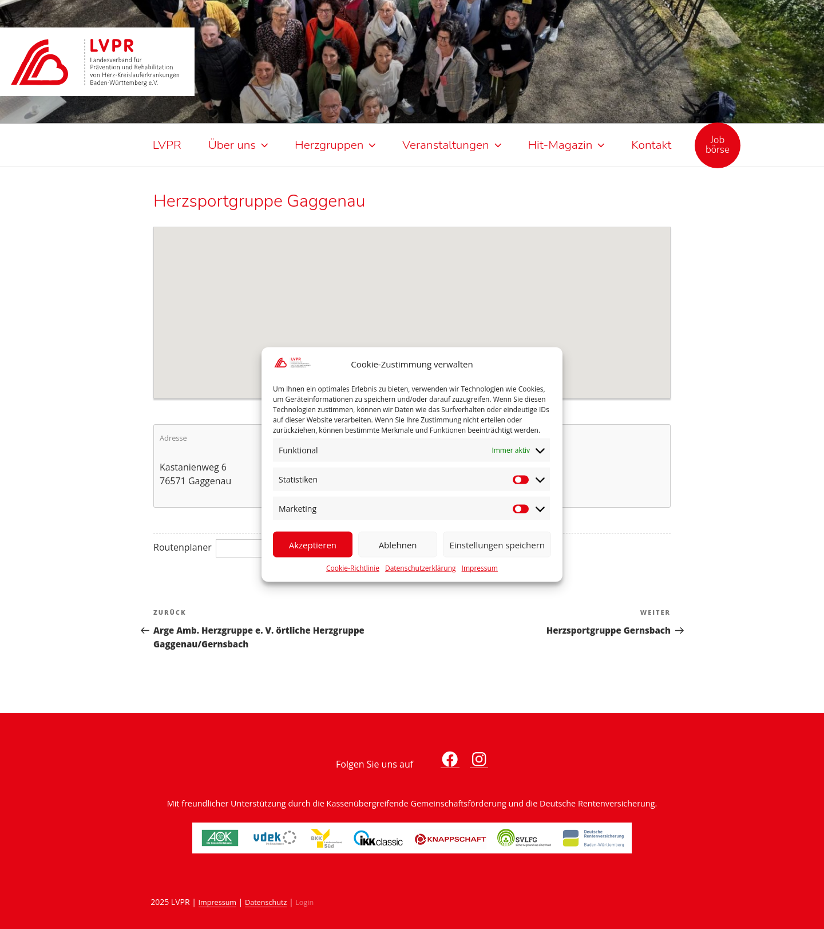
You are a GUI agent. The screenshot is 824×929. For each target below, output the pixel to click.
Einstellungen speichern (497, 544)
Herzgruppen (336, 145)
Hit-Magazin (567, 145)
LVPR (167, 145)
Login (304, 902)
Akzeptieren (312, 544)
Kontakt (651, 145)
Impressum (480, 568)
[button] (412, 306)
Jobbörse (718, 144)
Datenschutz (266, 902)
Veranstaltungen (453, 145)
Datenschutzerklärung (420, 568)
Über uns (239, 145)
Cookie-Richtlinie (352, 568)
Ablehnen (398, 544)
